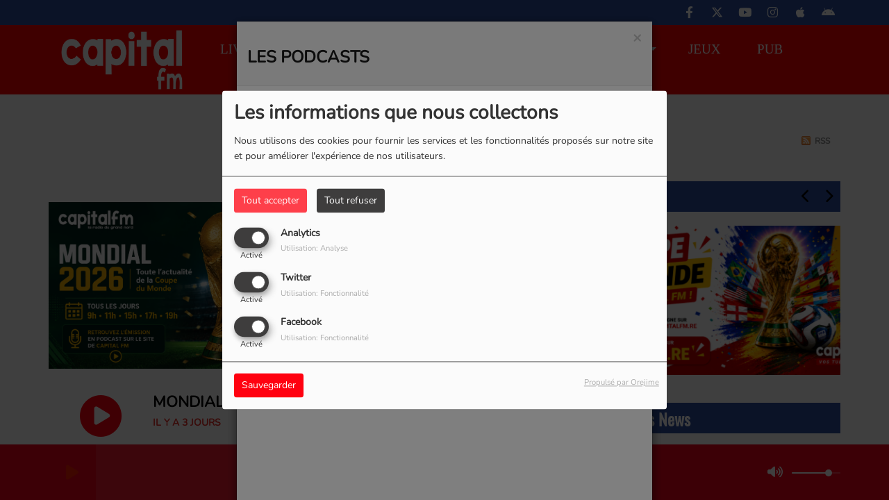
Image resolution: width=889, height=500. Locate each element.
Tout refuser (350, 200)
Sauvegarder (269, 385)
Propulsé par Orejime (621, 383)
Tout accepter (270, 200)
